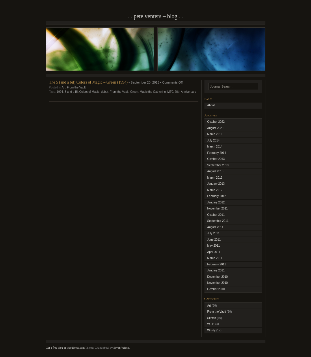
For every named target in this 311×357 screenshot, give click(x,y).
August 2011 (215, 227)
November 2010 (217, 282)
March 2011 (215, 258)
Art (63, 87)
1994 (60, 91)
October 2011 (216, 214)
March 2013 (215, 177)
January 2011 (216, 270)
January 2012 (216, 202)
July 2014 (213, 140)
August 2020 (215, 128)
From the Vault (76, 87)
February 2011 (216, 264)
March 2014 (215, 146)
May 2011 (213, 245)
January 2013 (216, 183)
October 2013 (216, 158)
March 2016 (215, 134)
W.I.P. (211, 324)
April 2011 (213, 252)
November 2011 (217, 208)
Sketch (211, 318)
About (211, 105)
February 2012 (216, 196)
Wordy (211, 330)
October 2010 (216, 289)
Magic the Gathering (153, 91)
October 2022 (216, 121)
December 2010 (217, 276)
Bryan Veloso (121, 347)
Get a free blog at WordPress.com (65, 347)
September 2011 (218, 220)
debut (104, 91)
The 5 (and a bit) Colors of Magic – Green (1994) (88, 82)
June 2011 (214, 239)
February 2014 (216, 152)
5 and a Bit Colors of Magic (82, 91)
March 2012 (215, 190)
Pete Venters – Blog (156, 16)
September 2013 (218, 165)
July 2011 (213, 233)
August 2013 (215, 171)
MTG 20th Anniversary (181, 91)
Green (134, 91)
